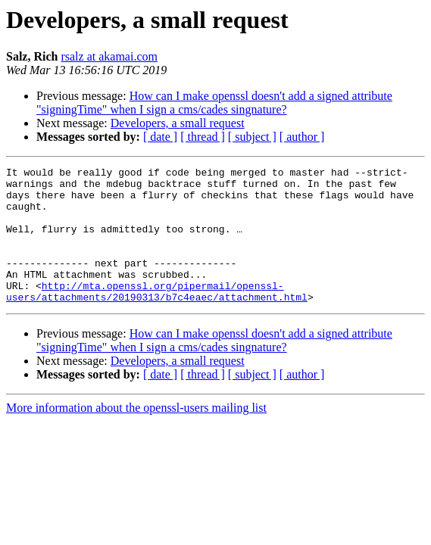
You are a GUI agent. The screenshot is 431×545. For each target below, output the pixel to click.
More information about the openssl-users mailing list (136, 434)
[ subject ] (252, 136)
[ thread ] (202, 136)
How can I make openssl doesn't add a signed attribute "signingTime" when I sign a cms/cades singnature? (214, 102)
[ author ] (302, 136)
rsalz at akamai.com (109, 56)
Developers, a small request (178, 123)
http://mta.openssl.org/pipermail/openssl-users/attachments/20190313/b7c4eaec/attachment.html (157, 317)
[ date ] (160, 136)
